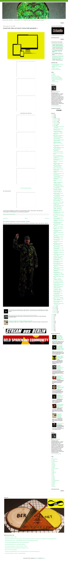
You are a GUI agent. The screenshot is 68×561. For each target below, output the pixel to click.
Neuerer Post (5, 218)
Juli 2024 (54, 125)
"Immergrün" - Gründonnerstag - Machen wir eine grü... (58, 183)
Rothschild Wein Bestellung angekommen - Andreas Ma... (58, 131)
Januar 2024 (55, 312)
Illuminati (53, 466)
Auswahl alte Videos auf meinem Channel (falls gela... (58, 194)
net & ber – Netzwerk (55, 68)
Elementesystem (54, 461)
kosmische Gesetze (55, 468)
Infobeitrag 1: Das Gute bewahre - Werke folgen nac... (58, 268)
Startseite (26, 218)
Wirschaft (53, 486)
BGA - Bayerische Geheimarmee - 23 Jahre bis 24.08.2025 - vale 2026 (16, 221)
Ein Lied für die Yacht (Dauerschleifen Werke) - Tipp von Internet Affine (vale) (17, 542)
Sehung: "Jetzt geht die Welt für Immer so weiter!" (58, 301)
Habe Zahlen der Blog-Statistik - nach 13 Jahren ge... (58, 138)
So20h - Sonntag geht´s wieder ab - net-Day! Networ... (58, 187)
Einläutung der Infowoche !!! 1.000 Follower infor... (58, 270)
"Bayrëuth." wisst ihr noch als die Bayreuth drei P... (58, 169)
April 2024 (55, 308)
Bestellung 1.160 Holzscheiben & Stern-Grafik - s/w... (58, 159)
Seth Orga (53, 481)
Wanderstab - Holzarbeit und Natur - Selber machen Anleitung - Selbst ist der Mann (60, 396)
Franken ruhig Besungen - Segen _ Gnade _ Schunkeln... (58, 299)
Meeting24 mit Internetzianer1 (56, 77)
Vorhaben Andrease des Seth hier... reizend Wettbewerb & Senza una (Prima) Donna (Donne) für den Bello (21, 540)
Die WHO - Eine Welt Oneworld (58, 151)
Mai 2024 (54, 307)
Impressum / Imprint (55, 81)
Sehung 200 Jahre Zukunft (56, 69)
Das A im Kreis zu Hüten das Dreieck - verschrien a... (57, 191)
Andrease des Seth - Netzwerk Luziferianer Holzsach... (58, 257)
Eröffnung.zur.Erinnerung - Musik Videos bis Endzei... (58, 285)
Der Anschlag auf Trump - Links (58, 214)
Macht (53, 469)
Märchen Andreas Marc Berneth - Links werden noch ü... (58, 264)
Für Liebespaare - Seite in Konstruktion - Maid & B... (57, 289)
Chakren (53, 460)
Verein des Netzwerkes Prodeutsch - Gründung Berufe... (58, 196)
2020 (53, 318)
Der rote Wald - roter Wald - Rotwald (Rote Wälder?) (57, 189)
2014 (53, 326)
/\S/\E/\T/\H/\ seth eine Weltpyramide (60, 424)
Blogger (43, 558)
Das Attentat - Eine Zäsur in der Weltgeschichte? (58, 204)
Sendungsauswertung (55, 480)
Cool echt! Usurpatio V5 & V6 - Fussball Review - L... (58, 293)
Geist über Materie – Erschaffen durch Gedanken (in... (58, 261)
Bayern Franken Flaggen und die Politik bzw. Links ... (58, 129)
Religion (53, 478)
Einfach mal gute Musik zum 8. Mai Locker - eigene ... (58, 255)
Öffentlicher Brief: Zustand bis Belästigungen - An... (57, 210)
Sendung (53, 479)
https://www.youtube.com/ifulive (26, 188)
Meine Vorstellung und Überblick (57, 78)
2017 (53, 322)
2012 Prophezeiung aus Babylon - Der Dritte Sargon (58, 237)
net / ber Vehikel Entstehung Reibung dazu (57, 231)
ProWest (53, 476)
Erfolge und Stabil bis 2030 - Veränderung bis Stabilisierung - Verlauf (60, 405)
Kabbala (53, 467)
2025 (53, 116)
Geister (53, 462)
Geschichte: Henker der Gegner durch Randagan (58, 259)
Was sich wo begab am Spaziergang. (56, 150)
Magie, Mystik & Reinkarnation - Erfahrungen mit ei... (58, 244)
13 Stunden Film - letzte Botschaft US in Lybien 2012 (58, 304)
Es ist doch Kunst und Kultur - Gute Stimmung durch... (58, 174)
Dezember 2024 (55, 118)
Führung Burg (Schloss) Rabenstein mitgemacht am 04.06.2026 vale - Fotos (57, 50)
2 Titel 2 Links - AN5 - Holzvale (58, 226)
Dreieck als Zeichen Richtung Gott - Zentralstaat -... (58, 127)
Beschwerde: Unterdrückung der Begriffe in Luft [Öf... (58, 164)
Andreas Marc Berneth (56, 91)
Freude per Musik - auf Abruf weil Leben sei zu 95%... (58, 282)
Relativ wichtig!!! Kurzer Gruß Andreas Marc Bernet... (57, 223)
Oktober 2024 (55, 121)
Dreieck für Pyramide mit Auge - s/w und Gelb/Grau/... (58, 218)
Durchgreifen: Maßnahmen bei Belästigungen (57, 178)
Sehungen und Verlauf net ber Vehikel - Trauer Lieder (57, 208)
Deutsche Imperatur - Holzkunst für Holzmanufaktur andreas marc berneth (60, 377)
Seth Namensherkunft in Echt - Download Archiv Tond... (58, 198)
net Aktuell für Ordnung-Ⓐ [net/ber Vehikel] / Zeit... (58, 157)
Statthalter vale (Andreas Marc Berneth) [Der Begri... (57, 291)
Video (53, 485)
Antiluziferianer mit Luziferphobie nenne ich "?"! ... (58, 266)
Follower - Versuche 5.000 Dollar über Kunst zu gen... (58, 246)
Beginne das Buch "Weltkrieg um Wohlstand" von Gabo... (58, 136)
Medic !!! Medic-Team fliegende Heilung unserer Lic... (58, 296)
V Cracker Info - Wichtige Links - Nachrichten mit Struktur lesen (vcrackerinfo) (59, 415)
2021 (53, 317)
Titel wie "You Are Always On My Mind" (11, 549)
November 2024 (55, 120)
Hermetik (53, 463)
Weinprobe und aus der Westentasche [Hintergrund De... (57, 143)
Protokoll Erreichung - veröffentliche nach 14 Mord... (58, 272)
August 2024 (55, 124)
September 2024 (56, 122)
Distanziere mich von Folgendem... (58, 297)
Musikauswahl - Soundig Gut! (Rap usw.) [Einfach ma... (58, 212)
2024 (53, 117)
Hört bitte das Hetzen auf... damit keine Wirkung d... (58, 248)
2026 (53, 114)
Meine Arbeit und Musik (55, 76)
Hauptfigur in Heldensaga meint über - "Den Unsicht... (58, 200)
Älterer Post (47, 218)
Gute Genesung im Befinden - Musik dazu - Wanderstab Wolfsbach (15, 553)
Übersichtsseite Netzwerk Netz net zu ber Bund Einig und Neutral (15, 544)
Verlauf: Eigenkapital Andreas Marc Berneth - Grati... (58, 145)
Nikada (37, 558)
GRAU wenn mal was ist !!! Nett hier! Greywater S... (58, 239)
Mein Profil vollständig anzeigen (56, 105)
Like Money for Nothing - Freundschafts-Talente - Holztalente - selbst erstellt (60, 387)
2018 (53, 321)
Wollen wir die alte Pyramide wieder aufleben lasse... (57, 166)
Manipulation (54, 472)
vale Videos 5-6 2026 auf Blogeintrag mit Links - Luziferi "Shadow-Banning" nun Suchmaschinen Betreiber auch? (22, 551)
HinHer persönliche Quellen (57, 167)
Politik (53, 475)
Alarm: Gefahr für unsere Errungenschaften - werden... (58, 185)
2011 (53, 330)
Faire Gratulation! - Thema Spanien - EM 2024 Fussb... (58, 275)
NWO (53, 474)
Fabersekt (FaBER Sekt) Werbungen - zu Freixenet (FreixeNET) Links (58, 47)
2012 (53, 329)
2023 (53, 314)
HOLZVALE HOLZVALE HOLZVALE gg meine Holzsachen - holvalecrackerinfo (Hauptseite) (23, 315)
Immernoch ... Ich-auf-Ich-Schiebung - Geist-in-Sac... (57, 279)
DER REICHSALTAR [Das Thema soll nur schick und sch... (58, 206)
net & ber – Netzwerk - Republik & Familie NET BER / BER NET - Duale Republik (60, 357)
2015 (53, 325)
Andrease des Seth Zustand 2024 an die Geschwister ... (58, 176)
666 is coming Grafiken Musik (57, 155)
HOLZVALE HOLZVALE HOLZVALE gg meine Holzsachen (57, 65)
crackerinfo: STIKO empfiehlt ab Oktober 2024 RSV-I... (58, 287)
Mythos (53, 473)
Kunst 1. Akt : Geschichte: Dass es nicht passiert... (58, 235)
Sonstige (53, 482)
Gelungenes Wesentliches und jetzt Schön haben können (58, 148)
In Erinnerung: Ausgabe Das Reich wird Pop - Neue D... (58, 140)
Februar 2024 (55, 311)
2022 (53, 315)
